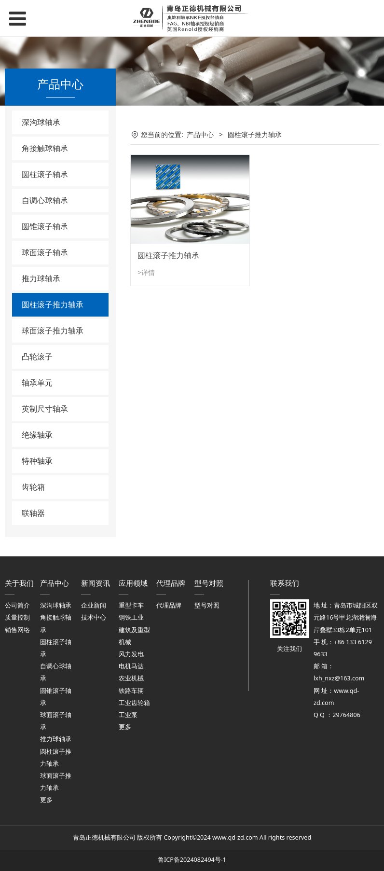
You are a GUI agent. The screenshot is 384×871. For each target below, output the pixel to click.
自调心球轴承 (45, 200)
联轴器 (33, 513)
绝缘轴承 (37, 434)
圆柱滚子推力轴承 (52, 304)
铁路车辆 (131, 691)
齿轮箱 (33, 487)
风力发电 (131, 654)
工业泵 (128, 715)
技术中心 (93, 617)
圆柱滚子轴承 (45, 174)
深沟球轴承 (41, 122)
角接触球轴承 (45, 148)
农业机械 (131, 678)
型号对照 (206, 605)
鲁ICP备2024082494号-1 (192, 860)
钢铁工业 (131, 617)
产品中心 (200, 134)
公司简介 (17, 605)
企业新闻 (93, 605)
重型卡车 (131, 605)
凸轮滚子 (37, 356)
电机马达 (131, 666)
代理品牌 (168, 605)
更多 (46, 800)
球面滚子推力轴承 (52, 330)
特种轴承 (37, 461)
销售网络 (17, 630)
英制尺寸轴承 (45, 408)
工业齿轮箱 (134, 703)
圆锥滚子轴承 (45, 226)
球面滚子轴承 (45, 252)
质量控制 (17, 617)
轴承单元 (37, 382)
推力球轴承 (41, 278)
